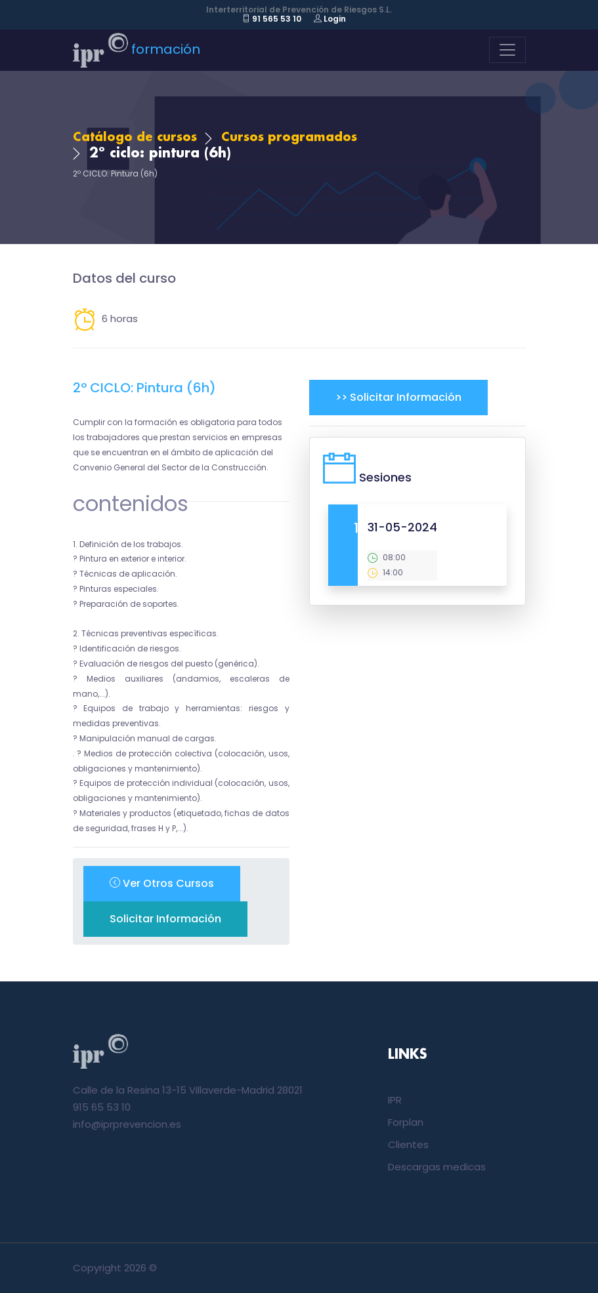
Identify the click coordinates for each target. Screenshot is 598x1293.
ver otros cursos (162, 883)
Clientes (408, 1144)
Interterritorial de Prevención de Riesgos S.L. (299, 9)
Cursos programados (289, 137)
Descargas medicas (437, 1167)
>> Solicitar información (398, 397)
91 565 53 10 (271, 18)
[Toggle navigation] (507, 50)
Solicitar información (165, 918)
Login (330, 18)
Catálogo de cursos (135, 137)
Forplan (405, 1122)
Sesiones (385, 477)
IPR (395, 1100)
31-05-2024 (402, 527)
